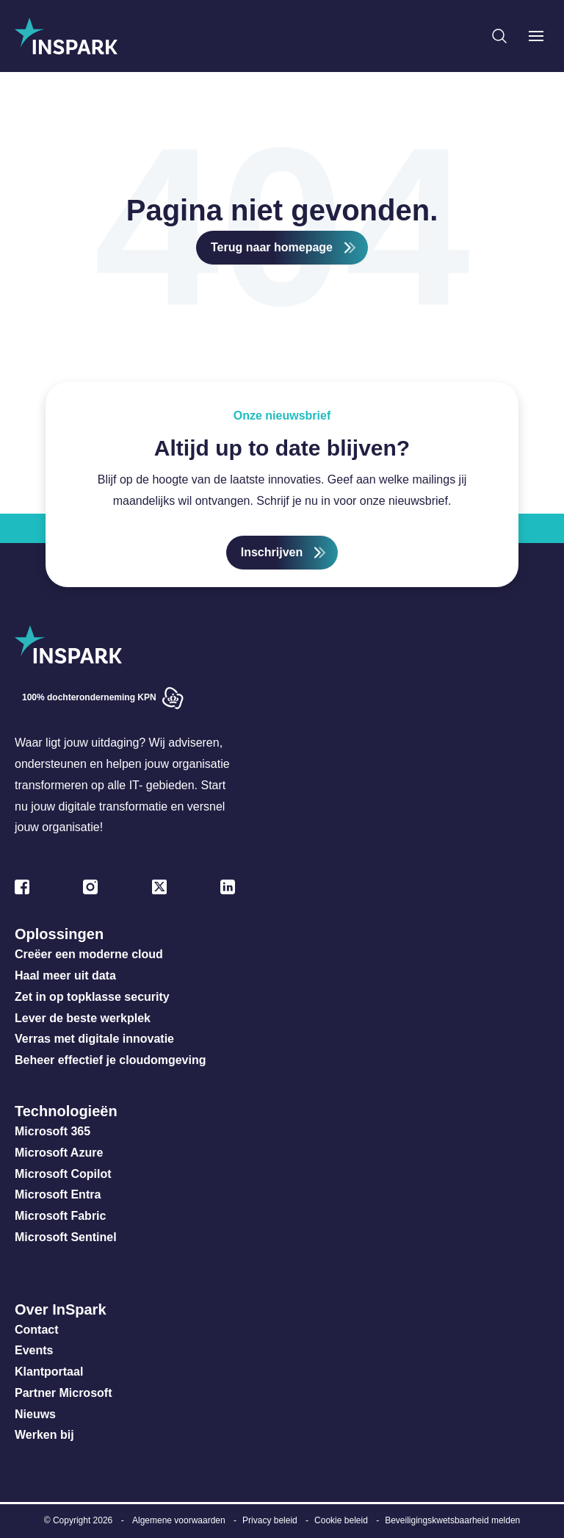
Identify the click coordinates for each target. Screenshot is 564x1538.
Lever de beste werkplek (83, 1018)
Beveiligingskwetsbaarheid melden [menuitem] (452, 1520)
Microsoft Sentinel (66, 1237)
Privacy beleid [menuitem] (269, 1520)
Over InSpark (60, 1309)
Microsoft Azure (59, 1152)
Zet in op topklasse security (92, 997)
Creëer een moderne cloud (89, 954)
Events (34, 1350)
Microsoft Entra (59, 1194)
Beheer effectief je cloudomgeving (110, 1060)
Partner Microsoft (63, 1393)
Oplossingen (59, 934)
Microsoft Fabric (60, 1216)
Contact (37, 1329)
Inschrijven (272, 552)
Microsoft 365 (52, 1131)
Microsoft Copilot (63, 1174)
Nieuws (35, 1414)
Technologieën (66, 1111)
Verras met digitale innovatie (94, 1038)
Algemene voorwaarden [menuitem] (178, 1520)
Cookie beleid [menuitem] (341, 1520)
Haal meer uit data (65, 975)
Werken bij (44, 1435)
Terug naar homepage (272, 247)
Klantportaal (49, 1371)
